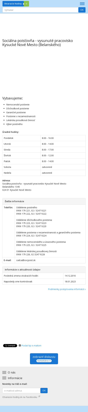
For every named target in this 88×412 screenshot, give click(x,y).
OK (81, 9)
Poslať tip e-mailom (31, 345)
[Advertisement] (44, 23)
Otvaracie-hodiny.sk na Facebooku (21, 397)
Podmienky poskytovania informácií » (67, 289)
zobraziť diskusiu (44, 358)
